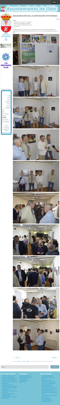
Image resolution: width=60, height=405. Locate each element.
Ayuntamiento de (6, 37)
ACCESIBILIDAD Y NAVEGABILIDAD (23, 379)
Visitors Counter (6, 132)
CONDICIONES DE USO (25, 376)
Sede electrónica (6, 34)
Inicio (14, 361)
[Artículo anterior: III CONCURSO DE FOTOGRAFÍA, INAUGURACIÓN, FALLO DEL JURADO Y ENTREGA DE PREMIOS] (17, 357)
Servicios (29, 22)
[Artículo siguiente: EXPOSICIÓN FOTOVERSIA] (55, 357)
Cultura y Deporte (25, 361)
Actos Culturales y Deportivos (24, 23)
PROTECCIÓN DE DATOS (25, 377)
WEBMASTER (22, 382)
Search (55, 367)
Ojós (6, 40)
